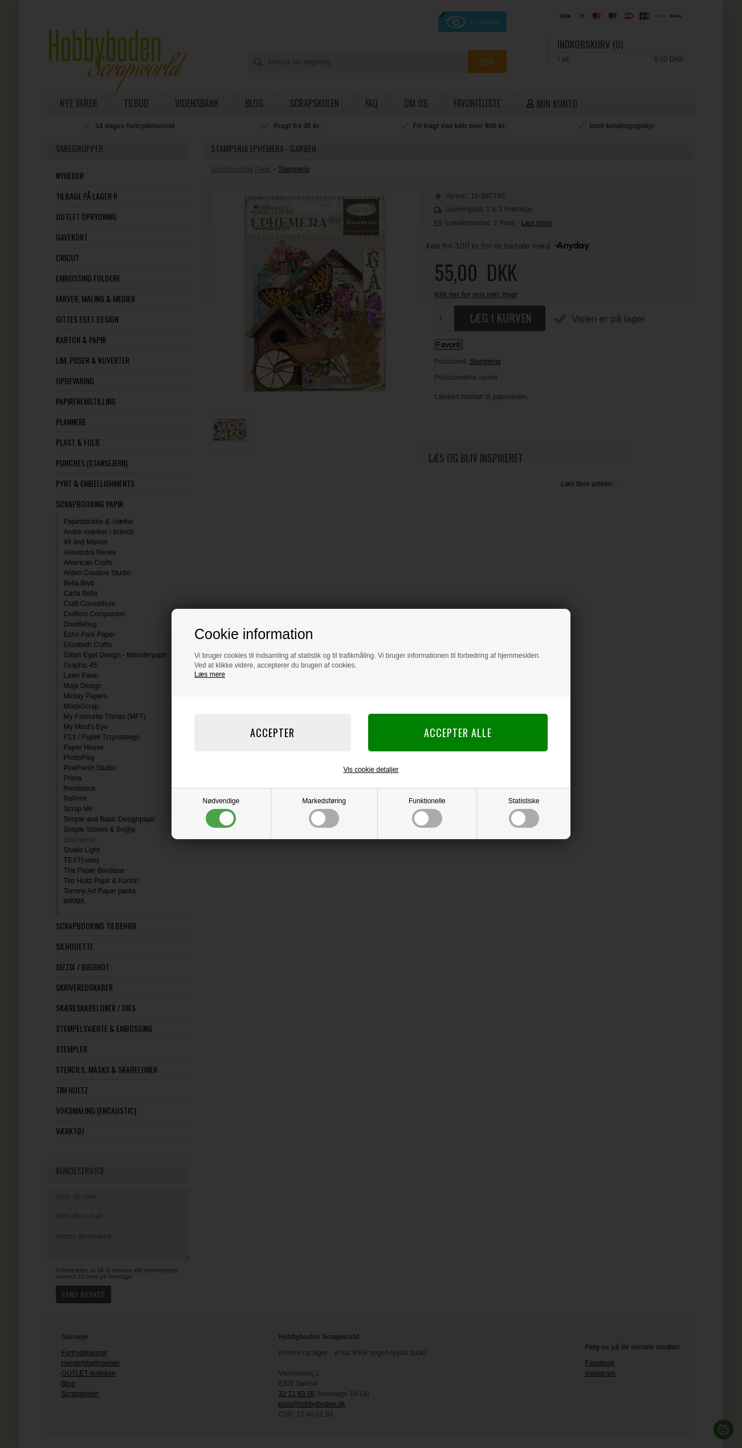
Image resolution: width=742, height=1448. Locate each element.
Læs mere (209, 674)
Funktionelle (427, 812)
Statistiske (524, 812)
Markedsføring (324, 812)
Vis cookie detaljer (370, 770)
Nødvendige (221, 812)
